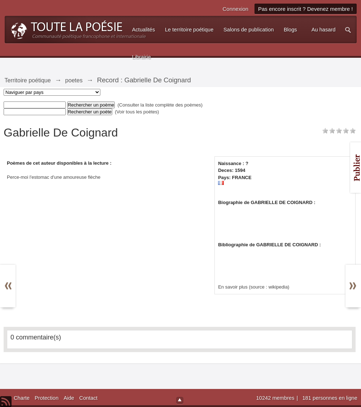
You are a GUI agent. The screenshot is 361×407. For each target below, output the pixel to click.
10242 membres (276, 398)
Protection (46, 398)
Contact (88, 398)
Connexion (235, 9)
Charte (22, 398)
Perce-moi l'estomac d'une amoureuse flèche (53, 177)
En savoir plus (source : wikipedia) (253, 287)
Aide (69, 398)
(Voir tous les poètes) (137, 111)
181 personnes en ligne (329, 398)
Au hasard (324, 30)
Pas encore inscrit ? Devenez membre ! (305, 9)
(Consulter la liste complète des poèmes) (160, 105)
